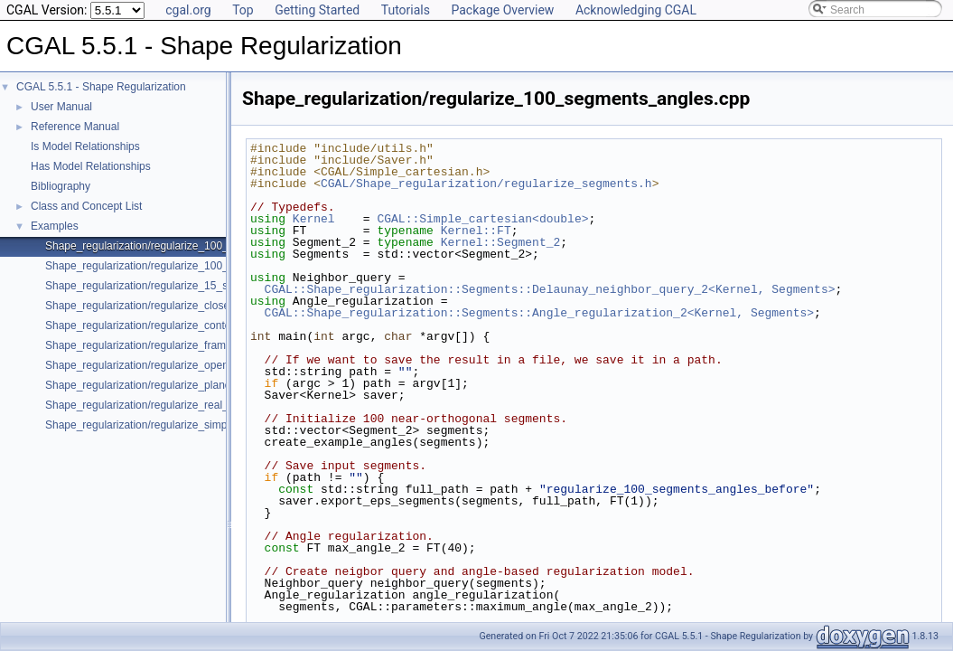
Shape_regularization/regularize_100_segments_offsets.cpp (189, 265)
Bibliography (60, 186)
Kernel (314, 219)
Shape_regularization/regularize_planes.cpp (151, 385)
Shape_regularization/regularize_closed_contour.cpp (171, 305)
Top (243, 10)
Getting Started (317, 10)
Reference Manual (75, 126)
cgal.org (187, 10)
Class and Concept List (86, 206)
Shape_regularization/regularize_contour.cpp (152, 325)
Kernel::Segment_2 (501, 242)
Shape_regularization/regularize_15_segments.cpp (167, 285)
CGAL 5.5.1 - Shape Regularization (101, 86)
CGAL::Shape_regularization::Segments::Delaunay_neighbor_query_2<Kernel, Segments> (550, 289)
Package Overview (502, 10)
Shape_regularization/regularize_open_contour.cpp (168, 365)
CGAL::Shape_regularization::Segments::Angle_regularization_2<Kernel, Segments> (539, 313)
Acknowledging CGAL (635, 10)
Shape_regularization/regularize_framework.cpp (160, 345)
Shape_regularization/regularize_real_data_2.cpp (163, 405)
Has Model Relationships (91, 166)
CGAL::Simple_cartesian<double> (482, 219)
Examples (55, 226)
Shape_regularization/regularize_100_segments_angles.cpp (189, 246)
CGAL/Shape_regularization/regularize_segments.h (486, 183)
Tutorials (405, 10)
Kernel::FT (476, 230)
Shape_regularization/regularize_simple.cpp (150, 425)
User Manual (61, 106)
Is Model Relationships (85, 146)
